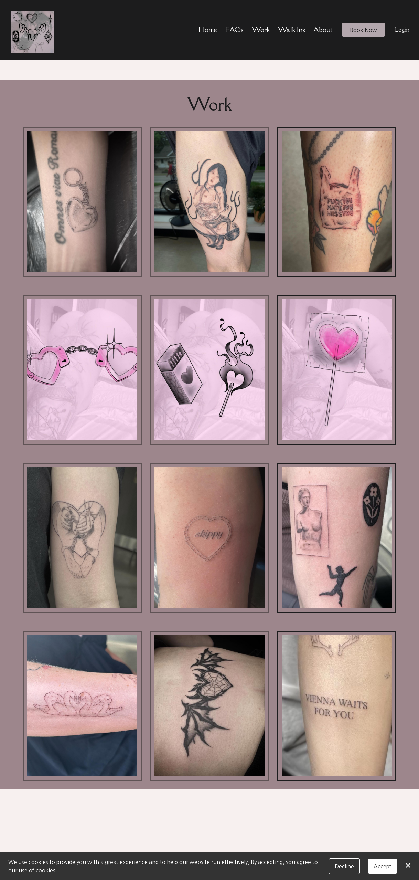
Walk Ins (291, 29)
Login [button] (402, 29)
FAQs (234, 29)
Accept (382, 866)
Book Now (363, 30)
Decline (344, 866)
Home (207, 29)
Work (261, 29)
